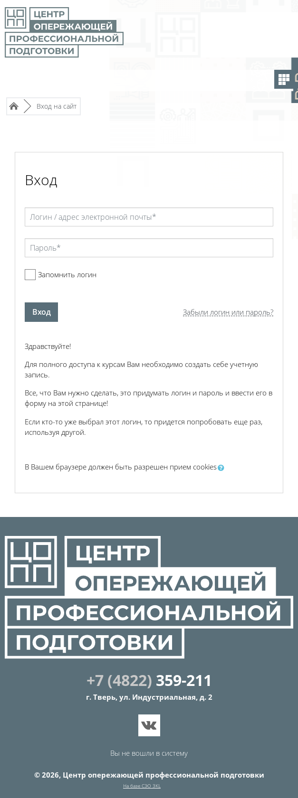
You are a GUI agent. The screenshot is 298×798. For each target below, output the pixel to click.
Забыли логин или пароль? (228, 312)
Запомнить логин (67, 274)
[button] (223, 467)
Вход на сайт (57, 106)
